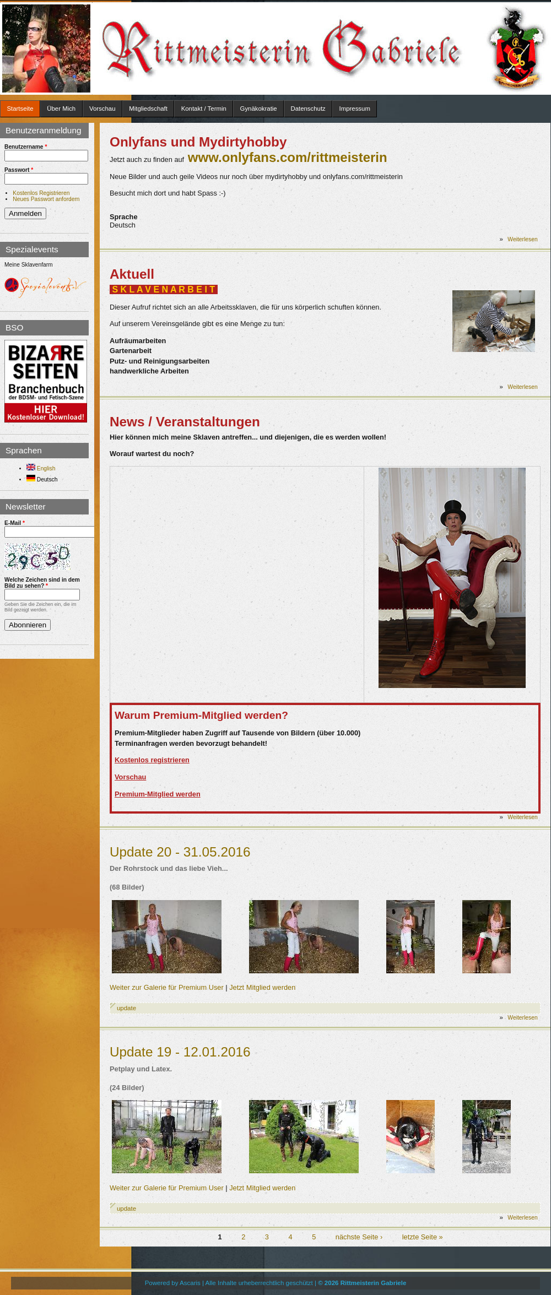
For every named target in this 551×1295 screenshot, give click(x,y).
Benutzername (25, 147)
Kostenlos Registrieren (41, 193)
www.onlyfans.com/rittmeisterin (287, 157)
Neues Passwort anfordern (46, 199)
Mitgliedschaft (148, 108)
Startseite (20, 108)
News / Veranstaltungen (185, 421)
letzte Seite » (422, 1237)
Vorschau (102, 108)
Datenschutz (307, 108)
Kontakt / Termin (203, 108)
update (126, 1008)
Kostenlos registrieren (152, 760)
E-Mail (14, 523)
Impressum (354, 108)
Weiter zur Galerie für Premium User (167, 987)
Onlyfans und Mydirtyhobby (198, 141)
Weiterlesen (522, 239)
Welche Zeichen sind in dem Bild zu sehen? (42, 583)
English (40, 468)
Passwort (18, 170)
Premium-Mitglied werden (158, 794)
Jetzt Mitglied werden (262, 987)
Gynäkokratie (258, 108)
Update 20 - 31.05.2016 (180, 851)
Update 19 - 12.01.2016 (180, 1051)
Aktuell (132, 274)
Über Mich (61, 108)
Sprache (124, 217)
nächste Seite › (359, 1237)
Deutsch (41, 479)
